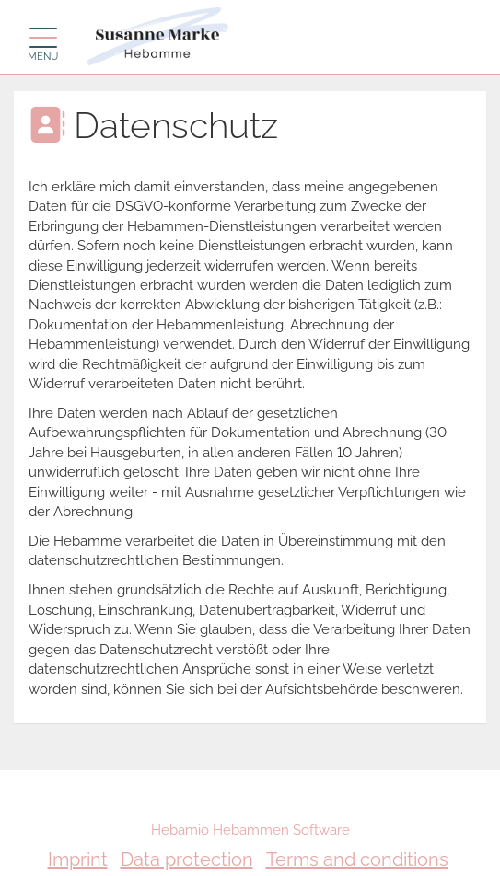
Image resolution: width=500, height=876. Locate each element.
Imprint (78, 859)
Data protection (187, 859)
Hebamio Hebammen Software (250, 830)
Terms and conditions (357, 859)
